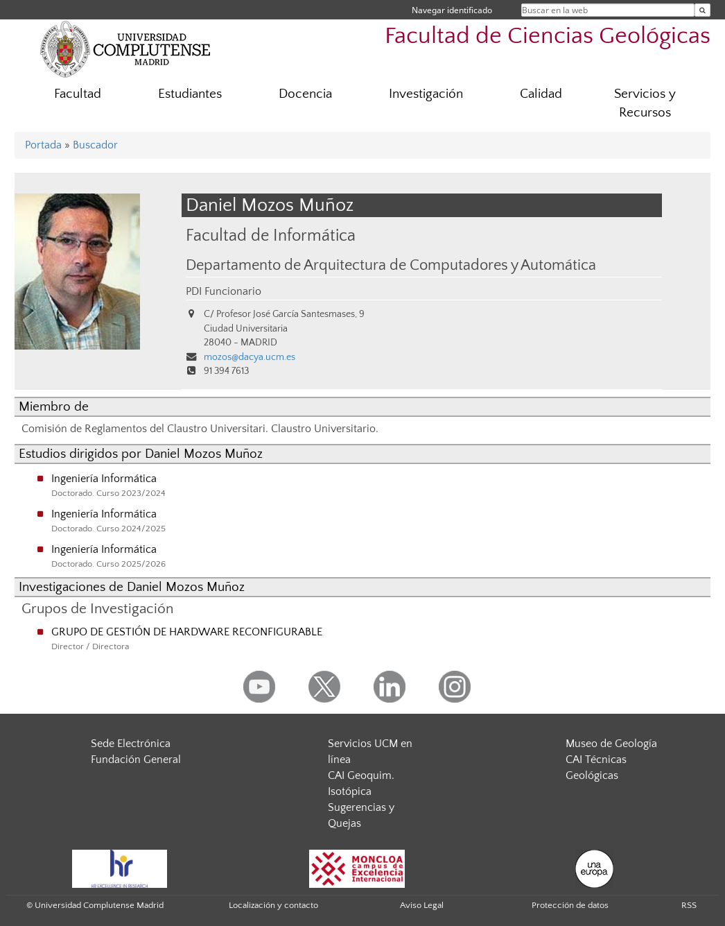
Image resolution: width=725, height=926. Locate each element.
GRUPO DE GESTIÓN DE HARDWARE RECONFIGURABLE (186, 632)
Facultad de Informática (271, 235)
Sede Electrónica (131, 743)
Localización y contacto (273, 905)
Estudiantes (190, 94)
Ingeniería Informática (104, 478)
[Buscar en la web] (702, 10)
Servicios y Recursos (645, 103)
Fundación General (136, 759)
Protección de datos (570, 905)
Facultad (77, 94)
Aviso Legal (422, 905)
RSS (689, 905)
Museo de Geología (611, 743)
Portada (43, 145)
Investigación (426, 94)
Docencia (305, 94)
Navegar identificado (452, 10)
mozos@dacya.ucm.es (249, 357)
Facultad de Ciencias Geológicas (547, 36)
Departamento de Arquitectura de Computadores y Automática (391, 265)
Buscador (95, 145)
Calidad (541, 94)
